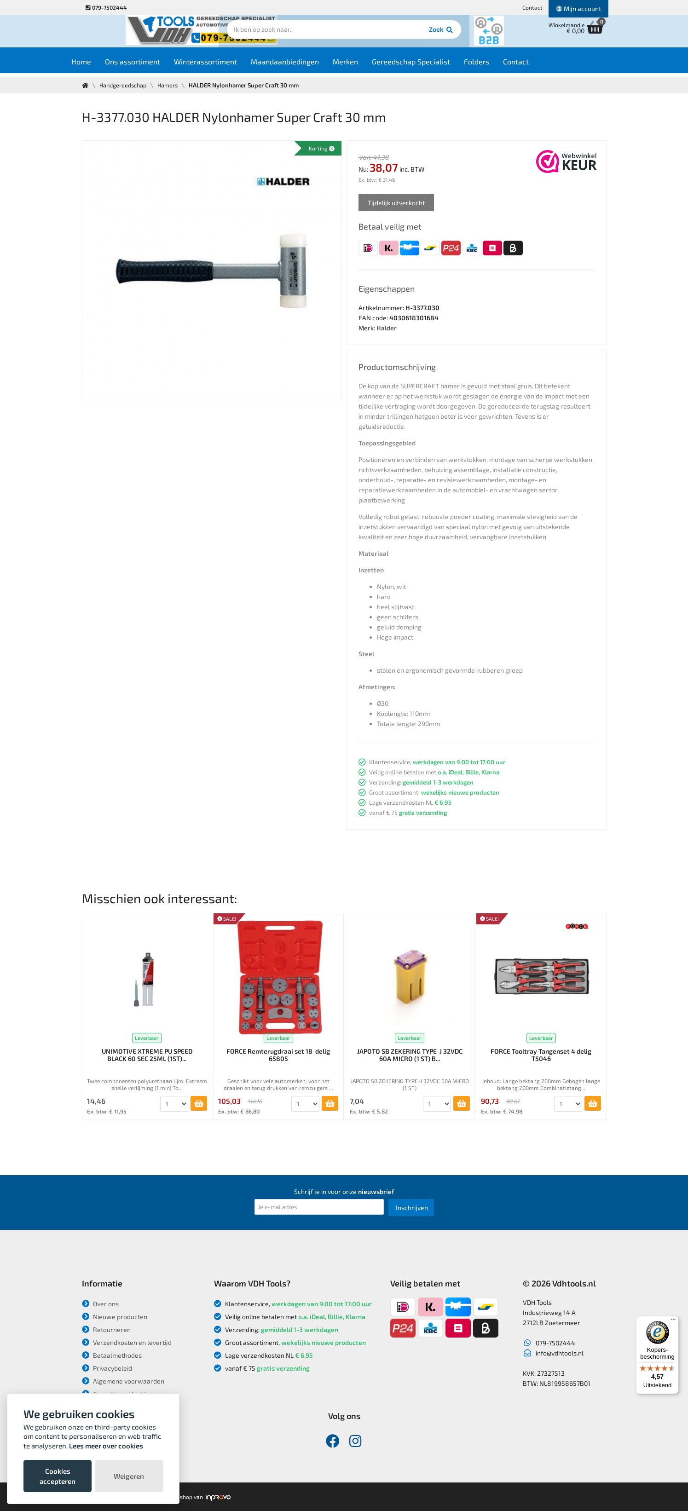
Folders (494, 65)
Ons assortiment (150, 65)
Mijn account (578, 8)
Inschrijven (412, 1207)
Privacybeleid (107, 1368)
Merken (363, 65)
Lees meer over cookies (106, 1446)
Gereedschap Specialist (428, 65)
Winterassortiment (222, 65)
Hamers (170, 85)
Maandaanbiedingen (302, 65)
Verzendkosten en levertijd (127, 1342)
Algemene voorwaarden (123, 1381)
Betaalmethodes (112, 1355)
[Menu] (673, 1321)
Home (99, 65)
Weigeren (129, 1476)
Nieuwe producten (114, 1317)
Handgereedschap (124, 85)
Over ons (100, 1304)
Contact (532, 7)
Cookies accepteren (57, 1476)
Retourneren (106, 1329)
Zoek (407, 34)
